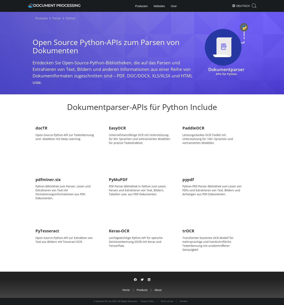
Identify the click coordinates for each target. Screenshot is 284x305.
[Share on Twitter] (142, 279)
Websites (159, 6)
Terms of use (167, 301)
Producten (141, 6)
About (158, 290)
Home (126, 290)
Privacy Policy (147, 301)
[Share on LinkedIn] (149, 279)
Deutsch (241, 6)
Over (174, 6)
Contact (183, 301)
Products (142, 290)
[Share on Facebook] (135, 279)
